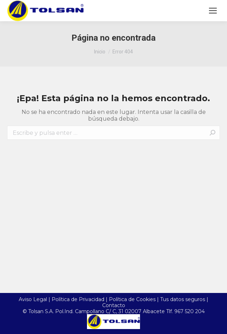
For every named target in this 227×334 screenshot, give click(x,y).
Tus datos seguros (182, 299)
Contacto (113, 305)
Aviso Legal (33, 299)
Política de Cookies (132, 299)
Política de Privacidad (78, 299)
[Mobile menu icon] (213, 11)
